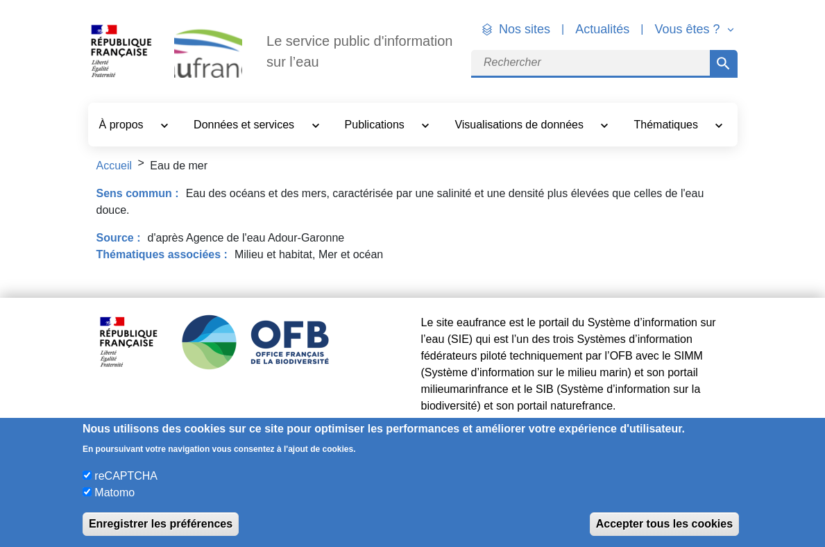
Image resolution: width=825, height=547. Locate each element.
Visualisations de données (520, 125)
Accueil (114, 165)
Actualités (602, 29)
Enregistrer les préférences (160, 524)
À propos (122, 125)
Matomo (114, 492)
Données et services (245, 125)
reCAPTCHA (126, 476)
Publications (376, 125)
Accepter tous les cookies (664, 524)
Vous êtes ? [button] (688, 29)
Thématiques (667, 125)
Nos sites (524, 29)
